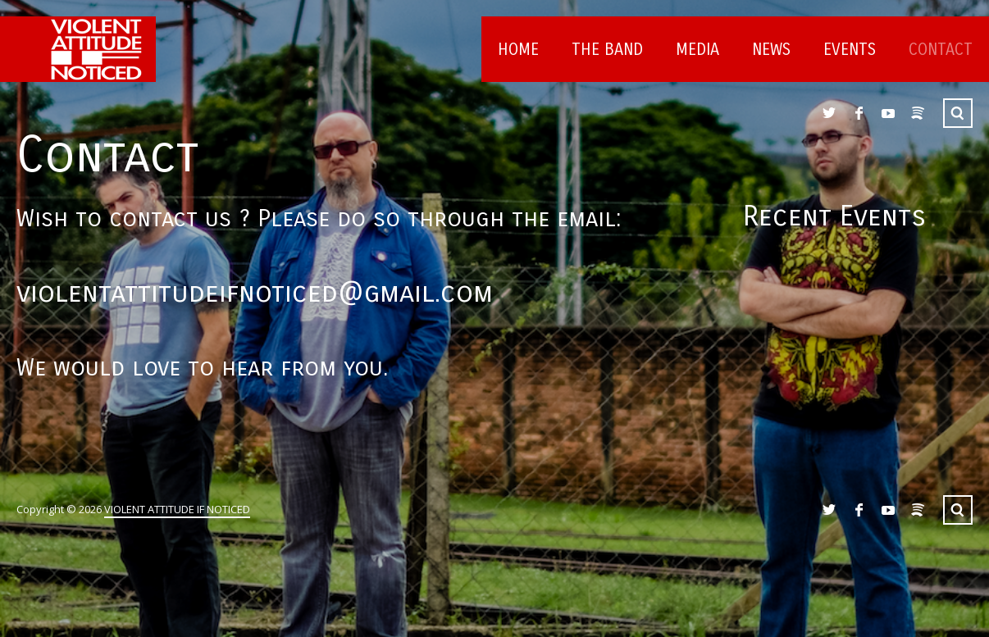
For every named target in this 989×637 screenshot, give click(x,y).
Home (518, 49)
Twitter (829, 113)
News (771, 49)
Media (697, 49)
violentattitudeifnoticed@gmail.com (254, 292)
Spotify (917, 113)
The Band (607, 49)
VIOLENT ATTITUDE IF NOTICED (177, 509)
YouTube (888, 113)
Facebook (858, 113)
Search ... (958, 113)
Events (849, 49)
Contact (941, 49)
